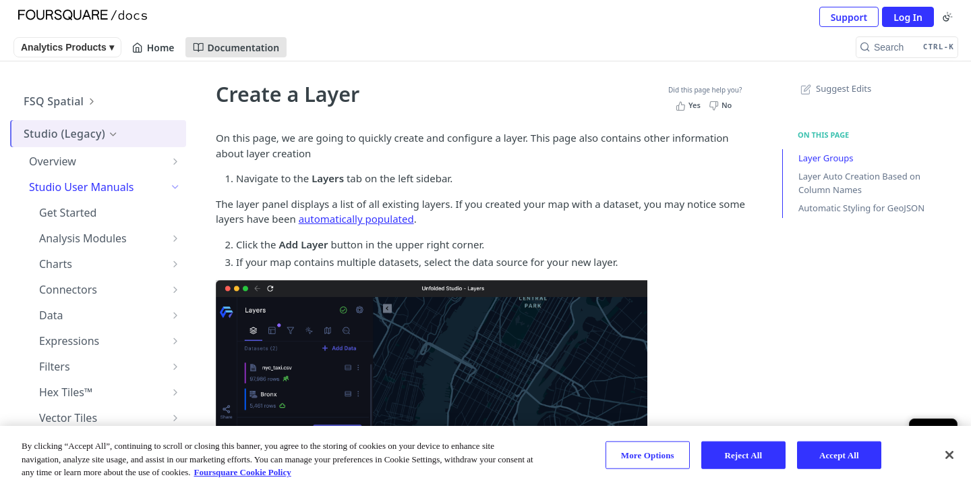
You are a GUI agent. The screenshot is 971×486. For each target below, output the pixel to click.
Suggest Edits (834, 88)
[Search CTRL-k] (907, 47)
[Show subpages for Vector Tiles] (175, 418)
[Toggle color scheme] (947, 17)
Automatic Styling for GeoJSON (861, 208)
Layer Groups (826, 158)
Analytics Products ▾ (67, 47)
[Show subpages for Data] (175, 315)
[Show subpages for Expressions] (175, 341)
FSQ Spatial (61, 101)
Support (849, 17)
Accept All (839, 455)
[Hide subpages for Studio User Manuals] (175, 187)
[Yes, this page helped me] (689, 105)
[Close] (949, 455)
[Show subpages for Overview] (175, 161)
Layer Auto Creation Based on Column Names (859, 183)
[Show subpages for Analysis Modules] (175, 238)
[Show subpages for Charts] (175, 264)
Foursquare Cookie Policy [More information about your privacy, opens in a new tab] (242, 472)
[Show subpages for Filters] (175, 366)
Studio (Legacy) (71, 133)
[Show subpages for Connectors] (175, 289)
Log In (907, 17)
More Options (647, 455)
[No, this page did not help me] (722, 105)
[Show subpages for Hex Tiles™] (175, 392)
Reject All (743, 455)
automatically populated (356, 218)
